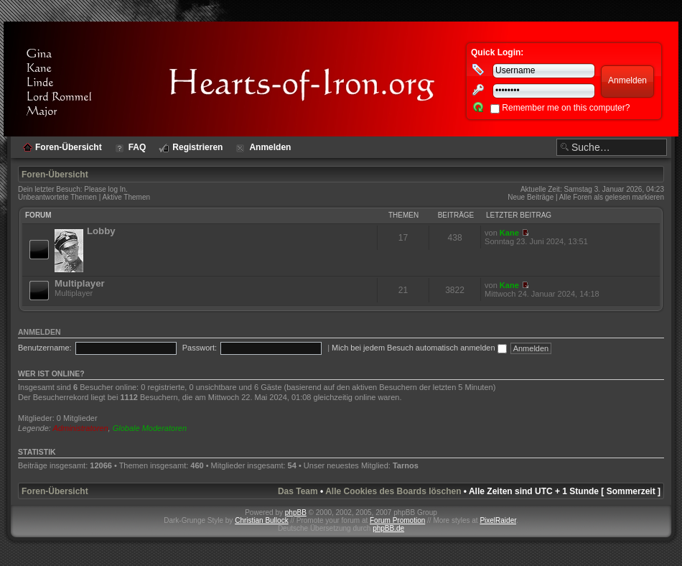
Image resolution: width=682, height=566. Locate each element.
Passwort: (199, 347)
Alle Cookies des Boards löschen (393, 491)
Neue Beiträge (530, 197)
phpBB (296, 512)
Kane (509, 232)
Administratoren (80, 428)
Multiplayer (80, 283)
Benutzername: (45, 347)
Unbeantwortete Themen (57, 197)
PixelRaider (498, 520)
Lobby (101, 231)
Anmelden (39, 332)
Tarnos (406, 465)
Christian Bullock (261, 520)
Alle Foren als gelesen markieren (611, 197)
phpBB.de (388, 528)
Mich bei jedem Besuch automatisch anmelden (419, 347)
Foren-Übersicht (55, 175)
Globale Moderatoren (150, 428)
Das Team (298, 491)
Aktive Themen (127, 197)
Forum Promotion (397, 520)
